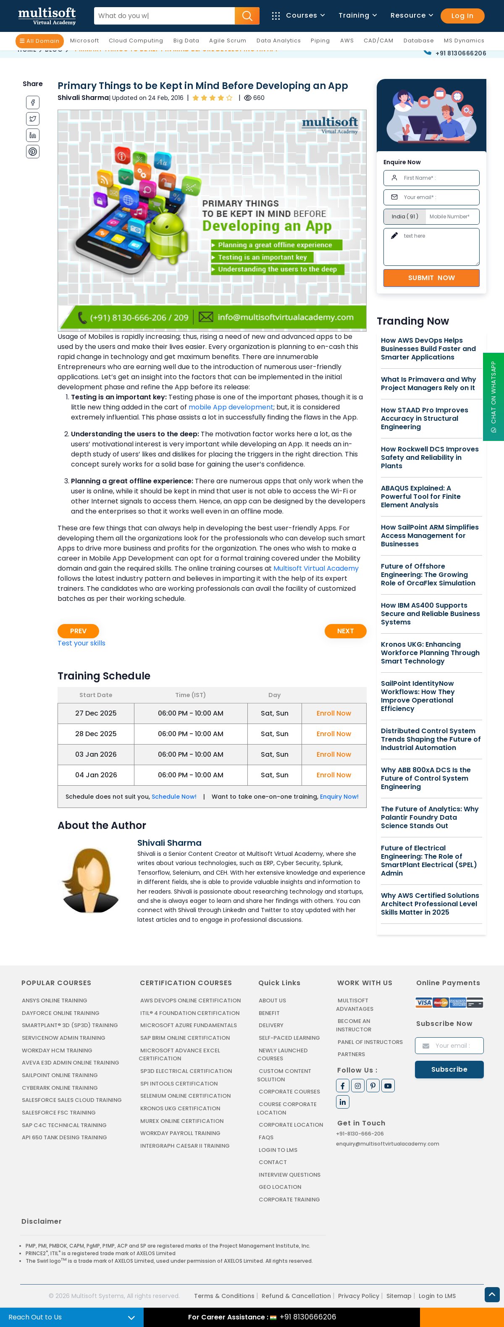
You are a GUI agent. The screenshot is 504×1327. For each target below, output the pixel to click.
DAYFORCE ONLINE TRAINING (61, 1013)
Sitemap (399, 1294)
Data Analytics (281, 42)
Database (421, 42)
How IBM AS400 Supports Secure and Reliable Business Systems (430, 614)
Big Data (188, 42)
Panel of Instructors (371, 1042)
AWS (349, 42)
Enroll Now (334, 713)
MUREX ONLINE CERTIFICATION (182, 1120)
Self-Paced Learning (289, 1038)
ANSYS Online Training (55, 1000)
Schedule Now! (174, 796)
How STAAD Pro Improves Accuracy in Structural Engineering (424, 418)
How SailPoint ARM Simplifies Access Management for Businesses (430, 535)
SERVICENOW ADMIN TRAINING (64, 1038)
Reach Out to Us (35, 1317)
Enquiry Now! (339, 796)
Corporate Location (291, 1124)
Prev (78, 631)
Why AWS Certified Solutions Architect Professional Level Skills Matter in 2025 (430, 904)
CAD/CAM (381, 42)
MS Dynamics (466, 42)
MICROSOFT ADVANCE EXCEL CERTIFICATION (179, 1054)
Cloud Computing (138, 42)
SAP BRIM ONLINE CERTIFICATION (185, 1038)
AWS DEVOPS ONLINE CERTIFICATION (191, 1000)
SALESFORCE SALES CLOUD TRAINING (72, 1100)
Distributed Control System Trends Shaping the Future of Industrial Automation (431, 739)
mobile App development (231, 407)
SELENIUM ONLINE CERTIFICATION (186, 1095)
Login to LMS (278, 1149)
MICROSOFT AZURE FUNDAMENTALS (188, 1025)
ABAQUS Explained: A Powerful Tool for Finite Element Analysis (421, 496)
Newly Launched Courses (282, 1054)
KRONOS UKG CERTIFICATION (180, 1108)
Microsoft (86, 42)
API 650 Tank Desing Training (65, 1137)
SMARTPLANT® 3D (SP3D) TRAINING (70, 1025)
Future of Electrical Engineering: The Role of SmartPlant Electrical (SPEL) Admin (429, 861)
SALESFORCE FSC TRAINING (59, 1112)
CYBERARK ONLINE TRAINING (61, 1087)
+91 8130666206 (461, 53)
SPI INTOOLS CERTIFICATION (179, 1083)
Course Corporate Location (287, 1108)
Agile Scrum (230, 42)
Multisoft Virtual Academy (316, 568)
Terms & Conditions (224, 1294)
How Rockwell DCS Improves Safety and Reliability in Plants (430, 457)
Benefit (269, 1013)
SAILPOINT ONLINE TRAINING (61, 1075)
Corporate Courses (289, 1091)
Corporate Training (290, 1199)
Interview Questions (290, 1174)
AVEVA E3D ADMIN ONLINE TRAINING (71, 1063)
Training (357, 15)
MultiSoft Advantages (354, 1005)
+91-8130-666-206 (360, 1133)
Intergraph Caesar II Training (185, 1145)
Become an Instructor (354, 1025)
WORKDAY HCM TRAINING (57, 1050)
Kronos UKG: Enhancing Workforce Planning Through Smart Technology (430, 653)
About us (272, 1000)
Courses (298, 15)
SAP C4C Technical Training (65, 1124)
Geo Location (280, 1186)
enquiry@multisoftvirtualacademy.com (387, 1143)
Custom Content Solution (284, 1075)
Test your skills (81, 643)
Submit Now (431, 278)
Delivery (271, 1025)
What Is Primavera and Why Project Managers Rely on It (428, 383)
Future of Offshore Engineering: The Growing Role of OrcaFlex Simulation (428, 574)
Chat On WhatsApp (493, 397)
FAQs (266, 1137)
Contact (273, 1161)
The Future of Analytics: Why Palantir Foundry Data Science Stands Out (430, 817)
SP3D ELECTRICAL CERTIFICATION (186, 1071)
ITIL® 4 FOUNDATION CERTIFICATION (190, 1013)
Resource (411, 15)
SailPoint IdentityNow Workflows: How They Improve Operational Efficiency (418, 696)
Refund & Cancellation (296, 1294)
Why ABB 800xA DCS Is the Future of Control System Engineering (426, 778)
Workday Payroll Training (180, 1133)
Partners (351, 1054)
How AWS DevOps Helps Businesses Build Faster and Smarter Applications (428, 349)
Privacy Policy (358, 1294)
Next (345, 631)
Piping (322, 42)
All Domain (40, 41)
